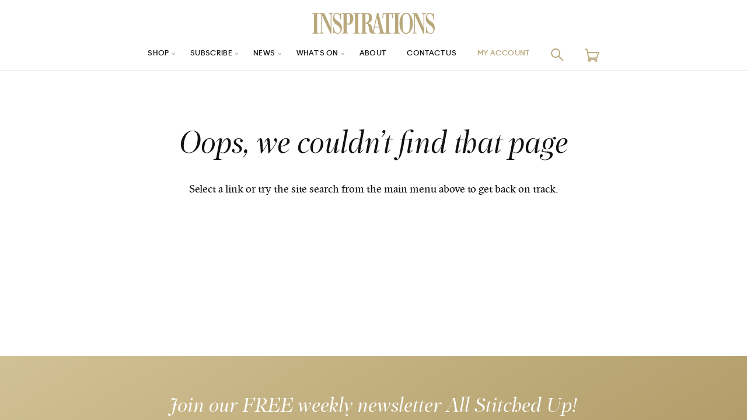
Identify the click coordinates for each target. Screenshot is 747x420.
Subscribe (198, 55)
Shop (140, 55)
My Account (518, 55)
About (373, 55)
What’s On (313, 55)
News (255, 55)
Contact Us (438, 55)
